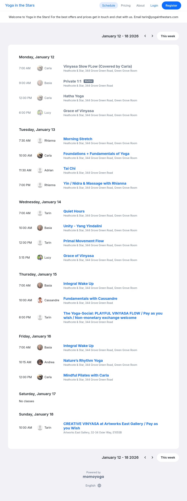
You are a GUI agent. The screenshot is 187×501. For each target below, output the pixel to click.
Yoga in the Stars (20, 5)
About (140, 5)
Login (154, 5)
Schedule (108, 5)
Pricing (126, 5)
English (93, 484)
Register (171, 5)
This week (168, 36)
